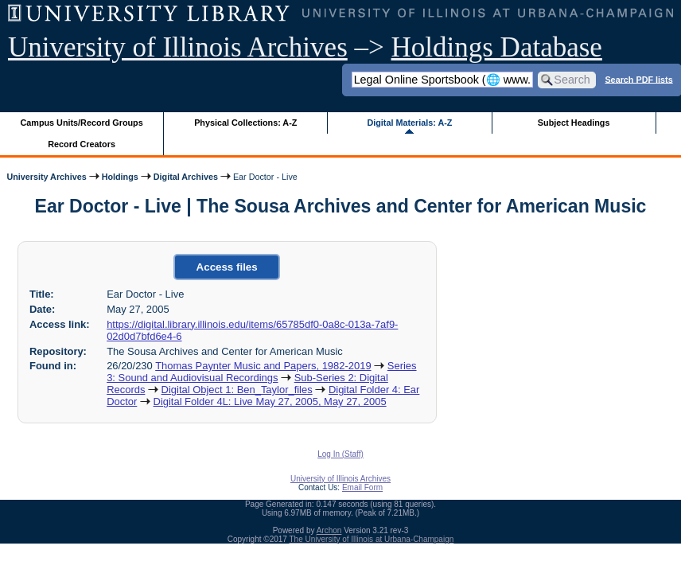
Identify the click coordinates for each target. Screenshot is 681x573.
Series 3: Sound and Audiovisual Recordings (261, 372)
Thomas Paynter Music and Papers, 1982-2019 (263, 366)
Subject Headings (574, 122)
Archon (329, 530)
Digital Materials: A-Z (409, 122)
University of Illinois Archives (178, 47)
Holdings (120, 176)
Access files (227, 267)
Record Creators (81, 144)
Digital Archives (186, 176)
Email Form (362, 487)
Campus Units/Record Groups (82, 122)
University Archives (46, 176)
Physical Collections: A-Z (245, 122)
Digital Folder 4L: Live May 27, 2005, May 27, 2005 (270, 401)
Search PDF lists (638, 79)
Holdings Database (496, 47)
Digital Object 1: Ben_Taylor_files (237, 390)
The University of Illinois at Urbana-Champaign (372, 539)
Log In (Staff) (340, 454)
